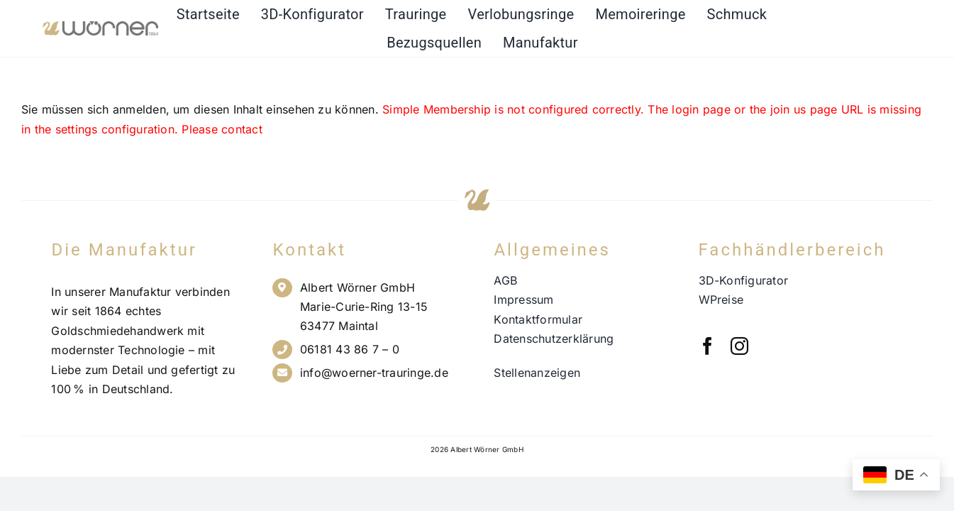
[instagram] (739, 346)
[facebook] (707, 346)
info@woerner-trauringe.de (374, 373)
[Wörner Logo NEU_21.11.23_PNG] (100, 27)
